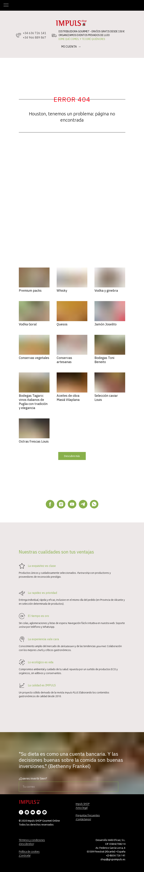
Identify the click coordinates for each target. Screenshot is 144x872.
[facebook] (50, 504)
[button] (72, 456)
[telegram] (83, 504)
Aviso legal (82, 807)
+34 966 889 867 (34, 37)
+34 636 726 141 (34, 33)
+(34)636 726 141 (115, 855)
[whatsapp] (94, 504)
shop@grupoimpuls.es (112, 859)
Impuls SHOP (82, 803)
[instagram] (61, 504)
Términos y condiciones (32, 840)
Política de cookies (29, 851)
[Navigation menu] (6, 5)
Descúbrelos (26, 844)
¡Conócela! (25, 855)
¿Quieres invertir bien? (33, 778)
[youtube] (72, 504)
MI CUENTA (69, 46)
